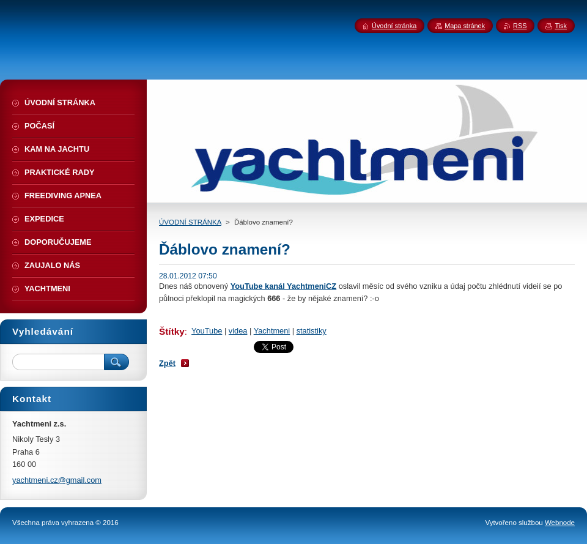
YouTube (206, 330)
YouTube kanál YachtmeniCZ (284, 286)
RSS (519, 25)
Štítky (172, 331)
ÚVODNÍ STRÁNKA (190, 222)
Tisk (561, 25)
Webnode (560, 522)
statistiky (312, 330)
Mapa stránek (465, 25)
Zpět (167, 363)
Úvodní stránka (394, 25)
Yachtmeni (272, 330)
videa (238, 330)
